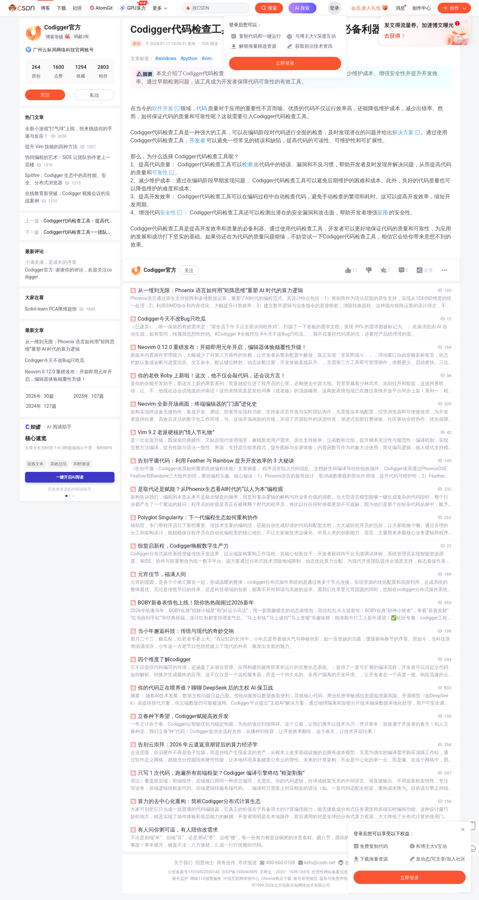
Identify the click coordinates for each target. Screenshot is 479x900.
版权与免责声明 (333, 878)
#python (188, 58)
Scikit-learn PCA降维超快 (60, 309)
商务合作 (226, 862)
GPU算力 (133, 6)
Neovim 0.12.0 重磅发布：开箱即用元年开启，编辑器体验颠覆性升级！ (68, 375)
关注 (189, 270)
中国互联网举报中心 (241, 878)
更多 (160, 8)
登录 (334, 8)
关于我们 (183, 862)
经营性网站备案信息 (330, 872)
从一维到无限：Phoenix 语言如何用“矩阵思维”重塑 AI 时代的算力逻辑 (69, 345)
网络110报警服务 (205, 878)
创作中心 (421, 8)
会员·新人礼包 (369, 7)
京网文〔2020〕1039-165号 (285, 872)
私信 (94, 95)
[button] (66, 496)
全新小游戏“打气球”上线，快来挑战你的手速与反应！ (68, 132)
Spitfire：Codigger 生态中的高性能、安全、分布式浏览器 (65, 179)
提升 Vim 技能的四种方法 (60, 146)
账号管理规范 (305, 878)
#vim (206, 58)
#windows (166, 58)
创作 (454, 8)
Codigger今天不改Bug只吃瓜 (55, 360)
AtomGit (100, 7)
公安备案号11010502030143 (193, 872)
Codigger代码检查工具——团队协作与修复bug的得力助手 (78, 232)
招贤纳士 (204, 862)
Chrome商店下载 (276, 878)
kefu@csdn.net (319, 862)
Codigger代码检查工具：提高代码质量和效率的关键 (79, 221)
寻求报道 (247, 862)
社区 (77, 8)
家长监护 (180, 878)
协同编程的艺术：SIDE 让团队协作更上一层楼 (68, 161)
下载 (61, 8)
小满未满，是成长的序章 (50, 262)
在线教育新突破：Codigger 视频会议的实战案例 (67, 197)
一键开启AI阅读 (69, 477)
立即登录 (285, 63)
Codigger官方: (40, 270)
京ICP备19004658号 (240, 872)
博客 (45, 8)
